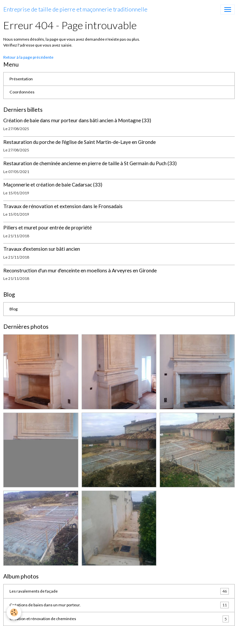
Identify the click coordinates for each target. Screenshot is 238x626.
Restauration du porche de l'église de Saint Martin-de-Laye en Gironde (79, 142)
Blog (14, 308)
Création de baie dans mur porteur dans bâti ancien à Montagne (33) (77, 120)
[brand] (75, 9)
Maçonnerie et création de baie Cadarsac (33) (52, 184)
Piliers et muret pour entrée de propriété (47, 227)
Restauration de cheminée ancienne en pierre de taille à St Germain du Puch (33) (90, 163)
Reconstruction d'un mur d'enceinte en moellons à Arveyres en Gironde (80, 270)
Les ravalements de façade (119, 591)
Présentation (21, 78)
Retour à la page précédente (28, 57)
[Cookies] (14, 612)
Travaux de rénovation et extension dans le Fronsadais (63, 206)
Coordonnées (22, 91)
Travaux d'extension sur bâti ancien (41, 249)
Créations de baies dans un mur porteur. (119, 605)
